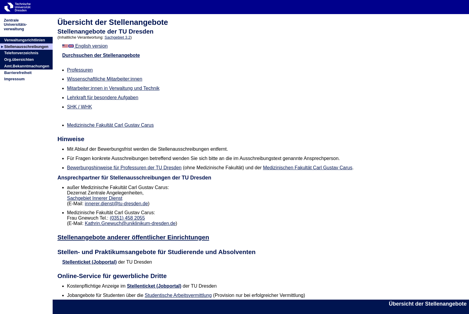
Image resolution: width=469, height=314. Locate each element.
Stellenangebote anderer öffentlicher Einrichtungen (133, 237)
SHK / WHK (79, 106)
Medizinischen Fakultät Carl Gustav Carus (307, 167)
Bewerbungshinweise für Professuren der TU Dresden (124, 167)
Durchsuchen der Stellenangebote (101, 55)
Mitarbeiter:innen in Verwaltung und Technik (113, 88)
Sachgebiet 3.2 (118, 37)
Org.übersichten (19, 59)
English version (85, 46)
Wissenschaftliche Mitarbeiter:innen (104, 78)
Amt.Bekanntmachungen (26, 66)
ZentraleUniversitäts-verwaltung (15, 24)
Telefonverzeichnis (21, 53)
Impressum (14, 79)
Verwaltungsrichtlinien (24, 40)
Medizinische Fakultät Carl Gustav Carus (110, 125)
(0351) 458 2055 (127, 218)
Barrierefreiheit (18, 72)
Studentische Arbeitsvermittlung (178, 295)
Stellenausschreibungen (26, 46)
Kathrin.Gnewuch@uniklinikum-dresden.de (130, 223)
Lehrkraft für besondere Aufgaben (102, 97)
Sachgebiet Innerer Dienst (94, 198)
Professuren (80, 70)
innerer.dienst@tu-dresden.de (116, 203)
